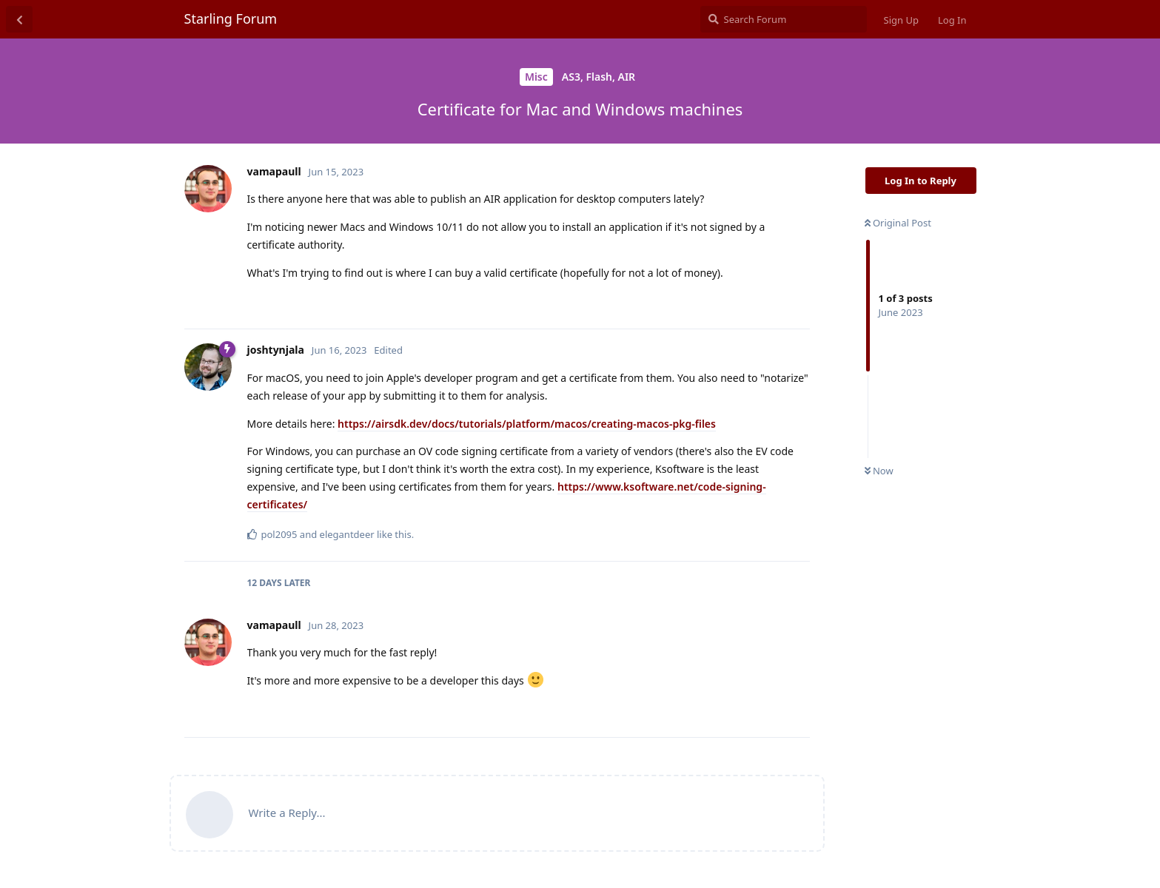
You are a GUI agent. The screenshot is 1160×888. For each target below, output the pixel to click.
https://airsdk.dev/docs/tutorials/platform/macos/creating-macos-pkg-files (527, 424)
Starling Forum (231, 18)
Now (879, 470)
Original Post (898, 222)
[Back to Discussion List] (19, 19)
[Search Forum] (783, 19)
